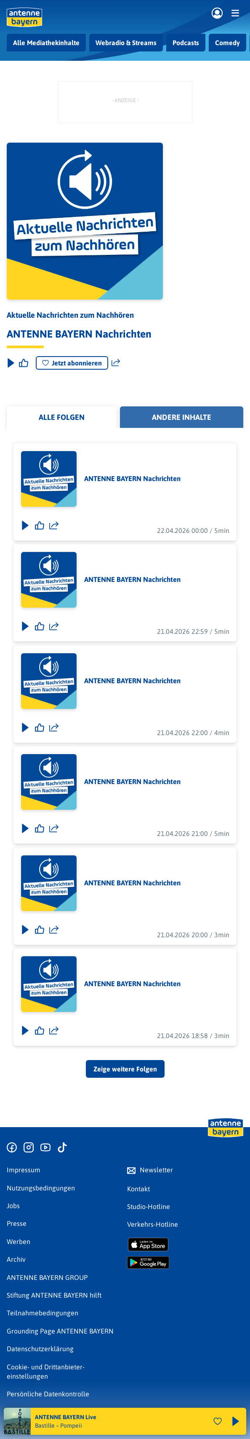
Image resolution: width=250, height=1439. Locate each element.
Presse (17, 1223)
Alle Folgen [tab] (62, 417)
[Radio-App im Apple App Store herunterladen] (185, 1244)
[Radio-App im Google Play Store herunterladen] (185, 1262)
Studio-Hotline (148, 1206)
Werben (18, 1241)
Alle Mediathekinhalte (46, 42)
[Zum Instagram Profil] (28, 1147)
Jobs (13, 1205)
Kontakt (138, 1189)
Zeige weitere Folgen (125, 1069)
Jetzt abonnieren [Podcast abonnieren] (72, 363)
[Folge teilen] (54, 525)
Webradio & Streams (126, 42)
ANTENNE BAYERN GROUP (47, 1277)
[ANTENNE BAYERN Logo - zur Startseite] (24, 17)
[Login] (217, 13)
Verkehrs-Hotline (152, 1224)
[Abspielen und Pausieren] (236, 1421)
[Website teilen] (115, 363)
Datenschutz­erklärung (40, 1348)
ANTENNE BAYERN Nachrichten (132, 478)
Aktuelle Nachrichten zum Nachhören (70, 315)
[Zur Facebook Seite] (11, 1147)
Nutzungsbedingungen (41, 1188)
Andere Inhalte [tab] (181, 417)
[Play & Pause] (10, 362)
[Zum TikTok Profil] (62, 1147)
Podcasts (186, 42)
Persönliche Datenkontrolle (48, 1394)
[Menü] (235, 13)
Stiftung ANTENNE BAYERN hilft (54, 1295)
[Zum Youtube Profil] (45, 1147)
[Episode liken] (23, 362)
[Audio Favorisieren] (217, 1421)
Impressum (23, 1170)
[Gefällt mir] (39, 525)
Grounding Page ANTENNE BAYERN (60, 1331)
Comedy (227, 42)
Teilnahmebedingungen (42, 1313)
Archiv (16, 1259)
